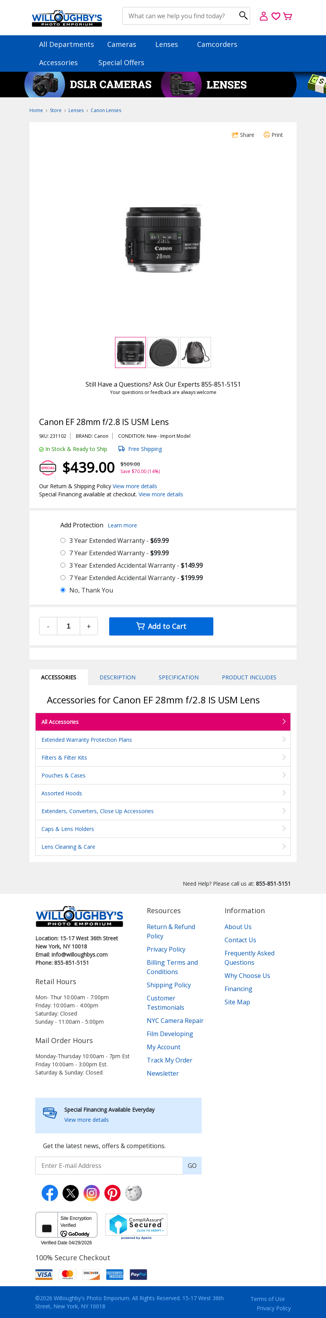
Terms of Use (268, 1298)
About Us (238, 926)
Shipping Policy (169, 985)
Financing (238, 989)
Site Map (237, 1002)
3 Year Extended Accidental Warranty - (136, 565)
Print (273, 134)
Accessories (62, 62)
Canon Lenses (106, 110)
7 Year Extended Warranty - (119, 553)
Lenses (170, 44)
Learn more (122, 525)
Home (36, 110)
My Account (163, 1047)
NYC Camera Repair (175, 1020)
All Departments (66, 44)
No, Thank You (91, 590)
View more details (135, 486)
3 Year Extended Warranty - (119, 540)
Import (167, 436)
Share (243, 134)
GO (192, 1165)
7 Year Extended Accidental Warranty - (136, 577)
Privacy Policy (166, 949)
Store (56, 110)
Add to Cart (161, 626)
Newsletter (163, 1073)
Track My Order (169, 1060)
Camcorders (221, 44)
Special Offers (121, 62)
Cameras (125, 44)
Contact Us (240, 940)
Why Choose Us (247, 975)
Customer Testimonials (165, 1003)
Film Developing (170, 1034)
